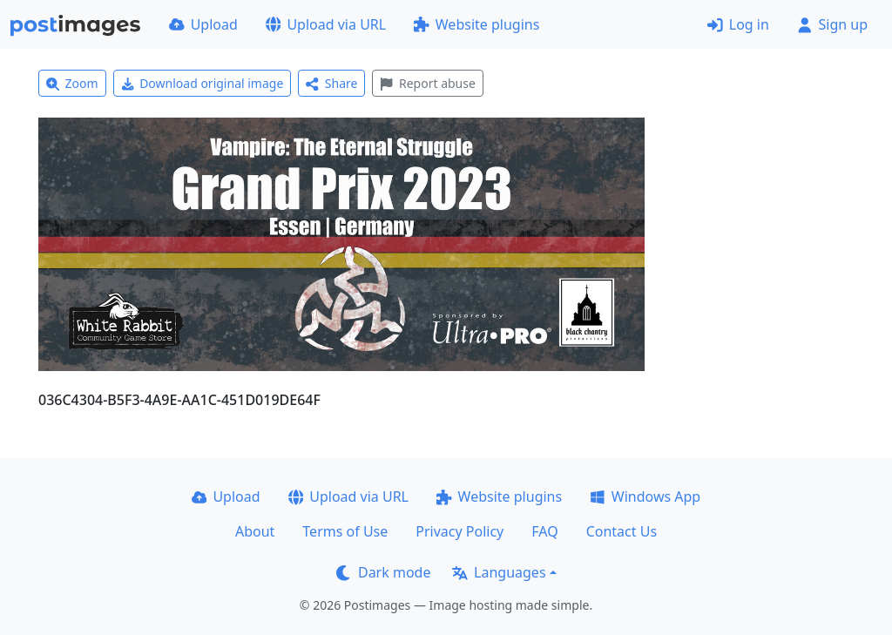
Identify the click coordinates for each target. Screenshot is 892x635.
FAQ (544, 531)
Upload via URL (326, 24)
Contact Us (621, 531)
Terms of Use (345, 531)
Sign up (832, 24)
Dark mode (383, 572)
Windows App (645, 496)
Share (331, 83)
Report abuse (427, 83)
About (254, 531)
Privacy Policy (459, 531)
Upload (203, 24)
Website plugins (476, 24)
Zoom (72, 83)
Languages (498, 572)
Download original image (202, 83)
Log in (738, 24)
